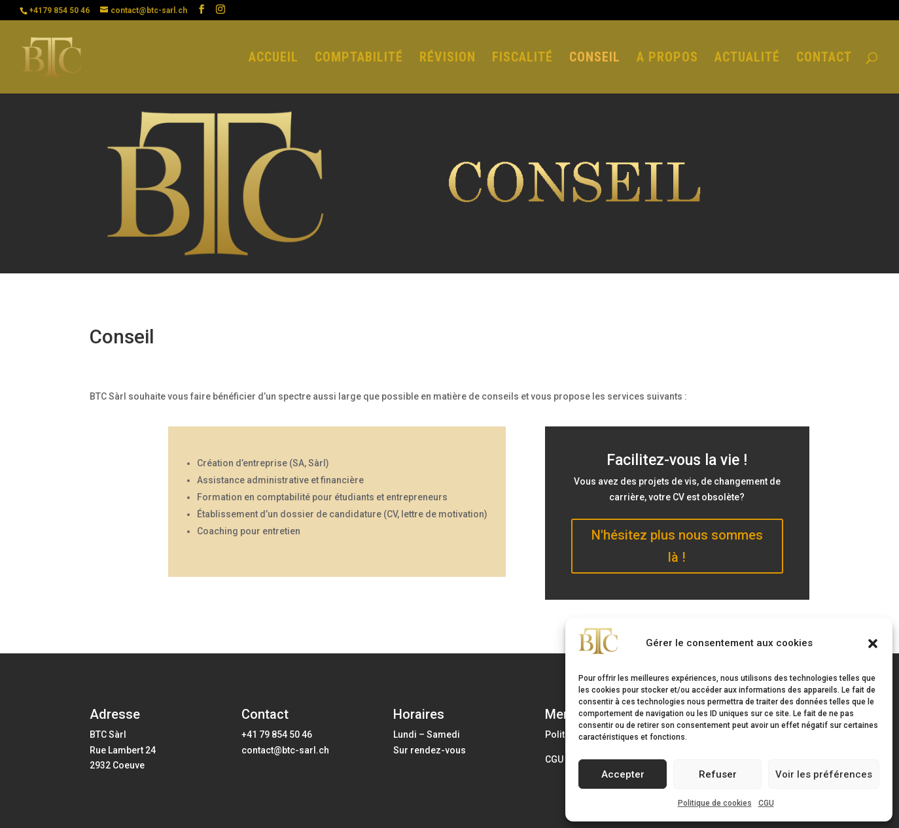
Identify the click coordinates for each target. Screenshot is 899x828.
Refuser (718, 774)
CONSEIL (594, 58)
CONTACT (824, 58)
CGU (766, 803)
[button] (872, 643)
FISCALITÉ (522, 58)
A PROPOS (667, 58)
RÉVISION (447, 58)
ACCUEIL (273, 58)
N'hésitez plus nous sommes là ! (677, 546)
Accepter (622, 774)
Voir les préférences (823, 774)
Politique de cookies (715, 803)
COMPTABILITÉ (359, 58)
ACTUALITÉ (747, 58)
